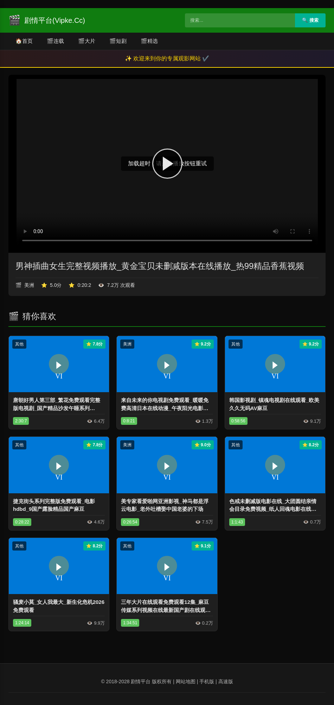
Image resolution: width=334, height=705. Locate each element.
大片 (86, 41)
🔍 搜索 (310, 20)
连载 (55, 41)
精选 (149, 41)
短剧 (118, 41)
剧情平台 (140, 681)
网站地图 (185, 681)
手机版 (206, 681)
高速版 (225, 681)
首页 (24, 41)
